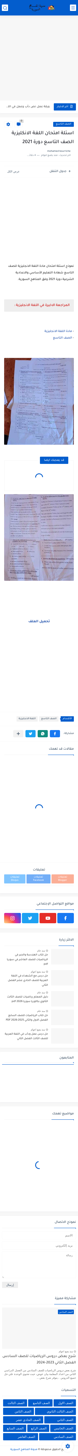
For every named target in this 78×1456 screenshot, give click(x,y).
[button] (55, 733)
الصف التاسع (63, 124)
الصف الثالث (16, 1403)
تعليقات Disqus (14, 879)
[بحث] (5, 8)
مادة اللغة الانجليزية (58, 331)
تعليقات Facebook (38, 879)
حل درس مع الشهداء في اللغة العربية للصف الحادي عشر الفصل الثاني (28, 981)
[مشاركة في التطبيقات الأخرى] (18, 733)
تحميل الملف (39, 621)
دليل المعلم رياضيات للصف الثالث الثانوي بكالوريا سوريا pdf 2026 (27, 999)
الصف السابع (15, 1428)
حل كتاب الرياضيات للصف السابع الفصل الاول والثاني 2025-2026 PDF (27, 1018)
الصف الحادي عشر (28, 1420)
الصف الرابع (39, 1428)
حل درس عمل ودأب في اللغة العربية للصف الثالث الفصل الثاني (26, 1036)
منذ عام (41, 950)
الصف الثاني (65, 1420)
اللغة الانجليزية (27, 718)
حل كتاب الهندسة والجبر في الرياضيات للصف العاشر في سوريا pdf (27, 960)
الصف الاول (65, 1403)
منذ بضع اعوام (38, 971)
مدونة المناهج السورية (23, 1449)
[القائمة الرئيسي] (73, 8)
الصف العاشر (26, 1436)
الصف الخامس (63, 1428)
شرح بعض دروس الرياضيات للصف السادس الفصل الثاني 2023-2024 (39, 1360)
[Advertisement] (39, 58)
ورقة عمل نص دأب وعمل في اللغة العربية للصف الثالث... (27, 106)
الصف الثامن (23, 1411)
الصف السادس (63, 1436)
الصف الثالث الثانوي (60, 1411)
